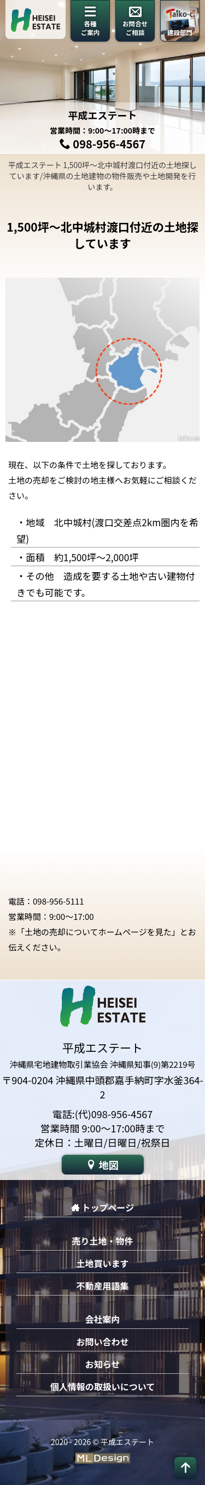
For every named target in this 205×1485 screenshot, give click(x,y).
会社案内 (102, 1319)
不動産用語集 (102, 1285)
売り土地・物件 (102, 1240)
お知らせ (102, 1364)
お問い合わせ (102, 1341)
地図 (102, 1165)
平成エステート (102, 115)
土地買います (102, 1263)
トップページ (102, 1207)
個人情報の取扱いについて (102, 1386)
